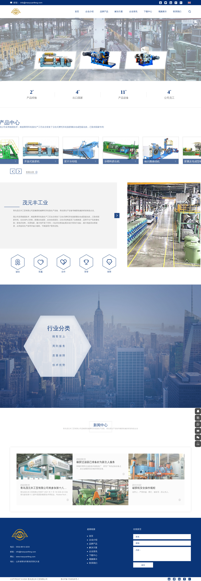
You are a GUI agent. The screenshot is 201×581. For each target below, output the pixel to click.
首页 (77, 11)
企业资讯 (133, 11)
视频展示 (162, 11)
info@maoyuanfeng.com (31, 3)
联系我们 (177, 11)
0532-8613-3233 (23, 547)
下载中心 (148, 11)
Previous (12, 49)
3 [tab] (1, 81)
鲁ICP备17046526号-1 (70, 579)
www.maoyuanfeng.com (25, 557)
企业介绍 (89, 11)
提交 (143, 565)
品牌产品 (104, 11)
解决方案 (119, 11)
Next (188, 49)
